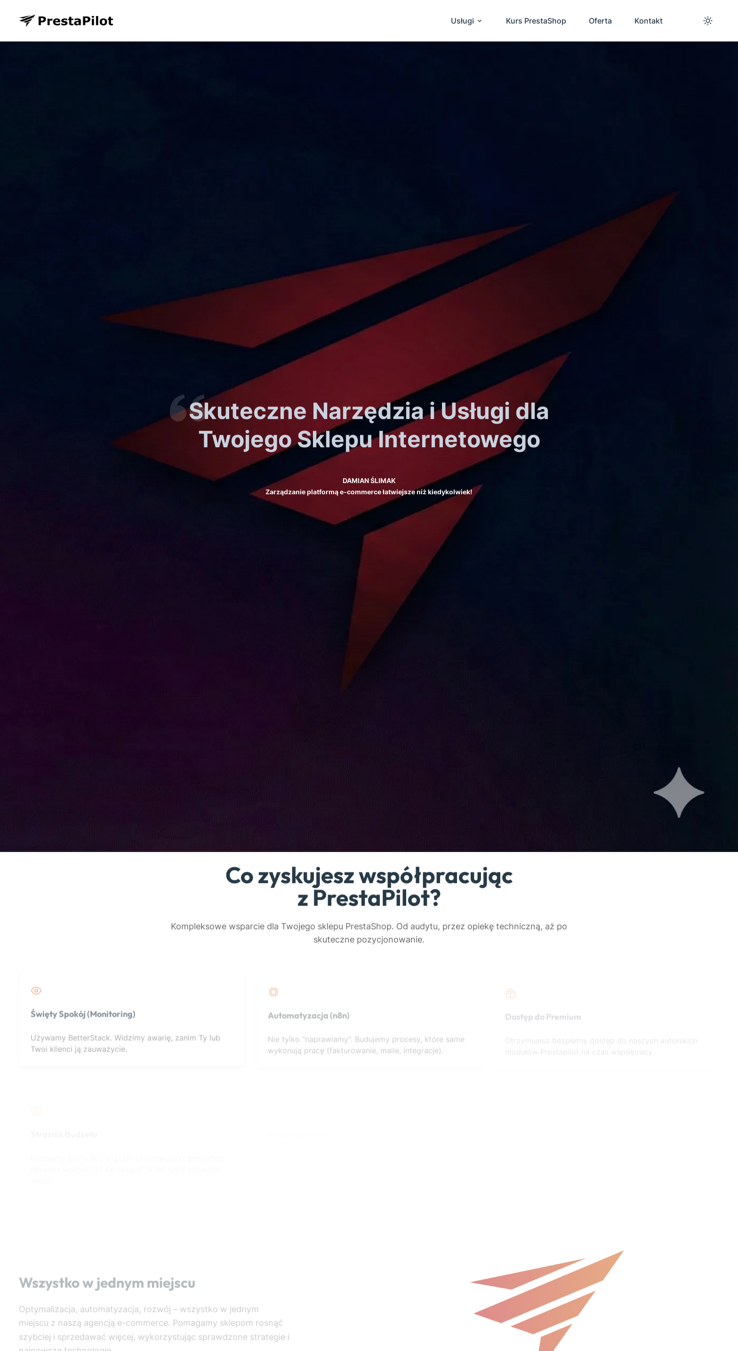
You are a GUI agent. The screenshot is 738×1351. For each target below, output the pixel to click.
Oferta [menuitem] (600, 20)
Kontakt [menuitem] (648, 20)
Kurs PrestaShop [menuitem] (536, 20)
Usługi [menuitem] (467, 20)
